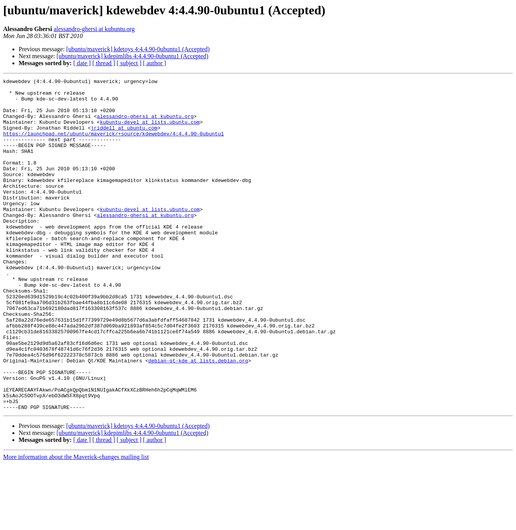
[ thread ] (103, 63)
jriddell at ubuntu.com (124, 138)
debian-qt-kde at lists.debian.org (198, 417)
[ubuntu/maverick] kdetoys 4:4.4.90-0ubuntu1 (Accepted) (138, 49)
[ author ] (154, 63)
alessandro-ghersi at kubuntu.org (94, 29)
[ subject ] (129, 63)
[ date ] (82, 63)
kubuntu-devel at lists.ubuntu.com (150, 131)
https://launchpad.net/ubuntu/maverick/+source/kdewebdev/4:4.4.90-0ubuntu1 (113, 145)
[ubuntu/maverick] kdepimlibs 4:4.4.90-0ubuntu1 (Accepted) (132, 56)
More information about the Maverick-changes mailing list (76, 523)
